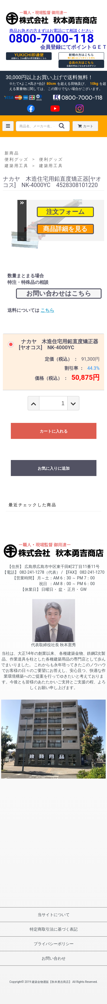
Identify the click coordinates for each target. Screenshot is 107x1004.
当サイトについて (54, 914)
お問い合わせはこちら (58, 293)
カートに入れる (54, 431)
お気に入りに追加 (54, 468)
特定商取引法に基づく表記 (54, 929)
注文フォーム (65, 211)
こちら (47, 310)
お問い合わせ (54, 958)
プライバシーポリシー (54, 943)
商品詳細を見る (65, 228)
